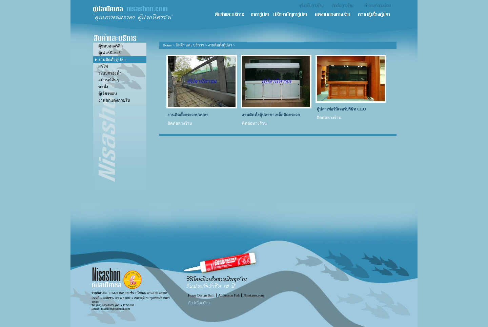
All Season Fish (229, 295)
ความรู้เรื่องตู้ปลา (377, 15)
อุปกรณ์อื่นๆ (108, 80)
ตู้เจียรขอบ (107, 93)
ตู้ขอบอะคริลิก (110, 46)
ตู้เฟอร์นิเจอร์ (109, 52)
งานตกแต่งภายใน (114, 100)
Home (167, 45)
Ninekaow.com (253, 295)
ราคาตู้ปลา (262, 15)
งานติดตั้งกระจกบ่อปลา (187, 115)
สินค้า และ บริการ (232, 15)
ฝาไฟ (103, 66)
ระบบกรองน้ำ (110, 73)
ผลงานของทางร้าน (336, 15)
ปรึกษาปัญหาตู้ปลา (293, 15)
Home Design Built (201, 295)
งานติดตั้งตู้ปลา (220, 45)
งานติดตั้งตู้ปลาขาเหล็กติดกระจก (271, 115)
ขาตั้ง (103, 86)
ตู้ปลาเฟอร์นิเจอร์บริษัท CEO (341, 109)
